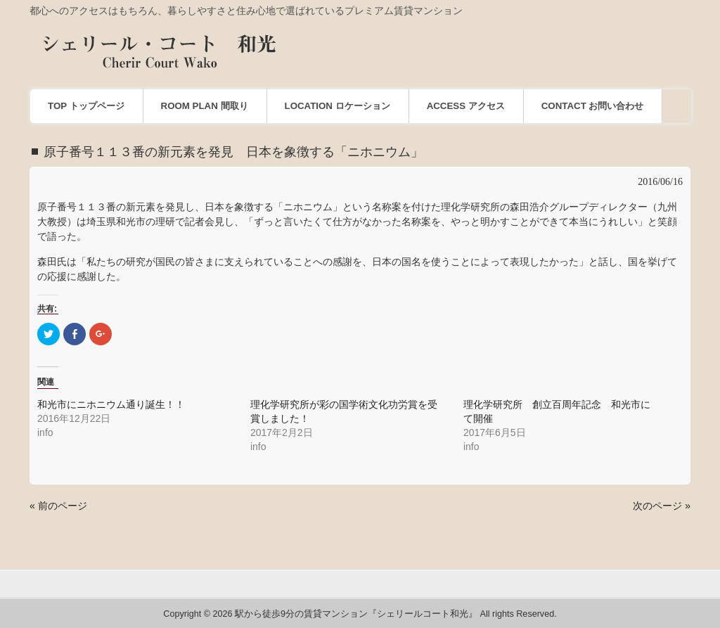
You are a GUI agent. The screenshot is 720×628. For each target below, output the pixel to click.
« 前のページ (58, 505)
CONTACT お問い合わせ (592, 106)
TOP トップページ (86, 106)
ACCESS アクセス (466, 106)
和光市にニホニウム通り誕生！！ (111, 404)
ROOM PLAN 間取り (204, 106)
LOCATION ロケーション (337, 106)
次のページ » (661, 505)
